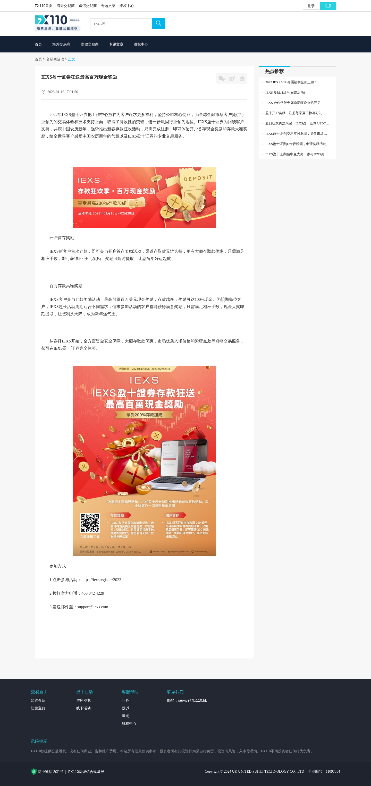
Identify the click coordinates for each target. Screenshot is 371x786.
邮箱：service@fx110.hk (187, 700)
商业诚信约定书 (50, 772)
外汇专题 (364, 777)
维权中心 (127, 6)
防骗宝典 (38, 708)
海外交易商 (66, 6)
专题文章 (108, 6)
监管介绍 (38, 700)
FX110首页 (44, 6)
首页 (38, 59)
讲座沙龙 (83, 700)
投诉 (125, 708)
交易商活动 (55, 59)
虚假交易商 (88, 6)
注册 (328, 6)
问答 (125, 700)
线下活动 (83, 708)
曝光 (125, 716)
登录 (311, 6)
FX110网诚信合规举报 (86, 772)
